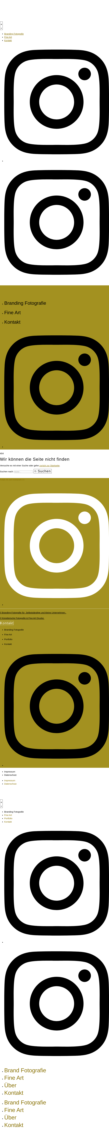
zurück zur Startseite (49, 465)
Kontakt (13, 1093)
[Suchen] (43, 471)
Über (10, 1085)
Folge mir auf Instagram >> (12, 479)
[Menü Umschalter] (1, 26)
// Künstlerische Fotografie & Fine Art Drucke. (22, 618)
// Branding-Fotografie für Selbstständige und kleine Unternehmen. (33, 612)
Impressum (9, 771)
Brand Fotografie (25, 1070)
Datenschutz (10, 775)
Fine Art (14, 1078)
